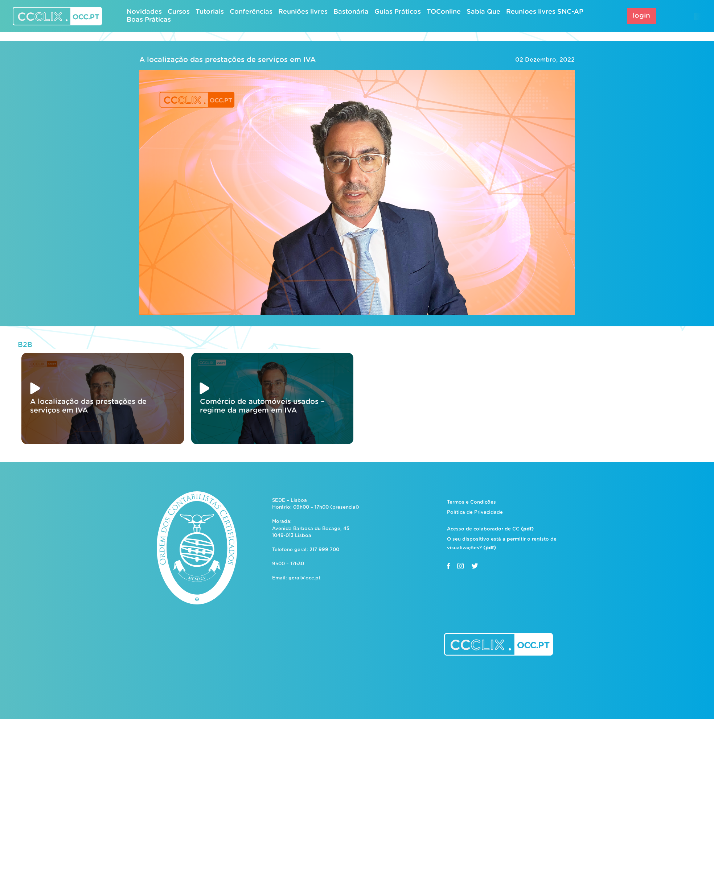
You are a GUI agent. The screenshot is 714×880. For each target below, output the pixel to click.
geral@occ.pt (304, 578)
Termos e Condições (471, 502)
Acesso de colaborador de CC (490, 529)
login (641, 15)
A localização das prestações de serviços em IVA (227, 59)
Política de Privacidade (475, 512)
